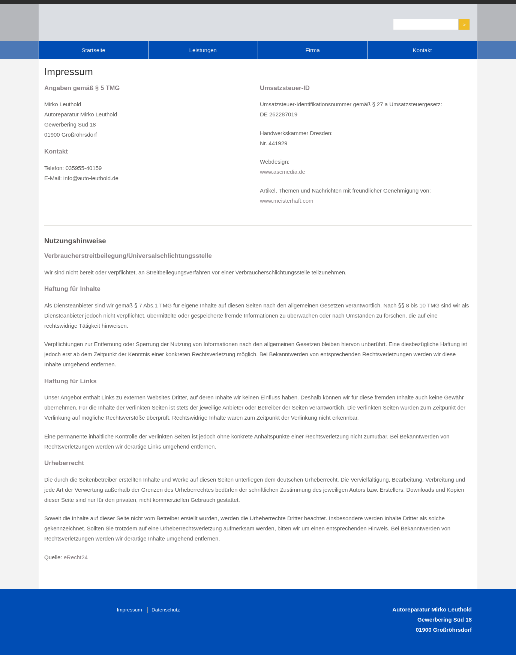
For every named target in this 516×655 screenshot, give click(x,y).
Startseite (93, 50)
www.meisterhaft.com (287, 200)
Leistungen (203, 50)
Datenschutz (166, 610)
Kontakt (422, 50)
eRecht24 (76, 557)
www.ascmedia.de (282, 172)
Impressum (129, 610)
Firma (313, 50)
